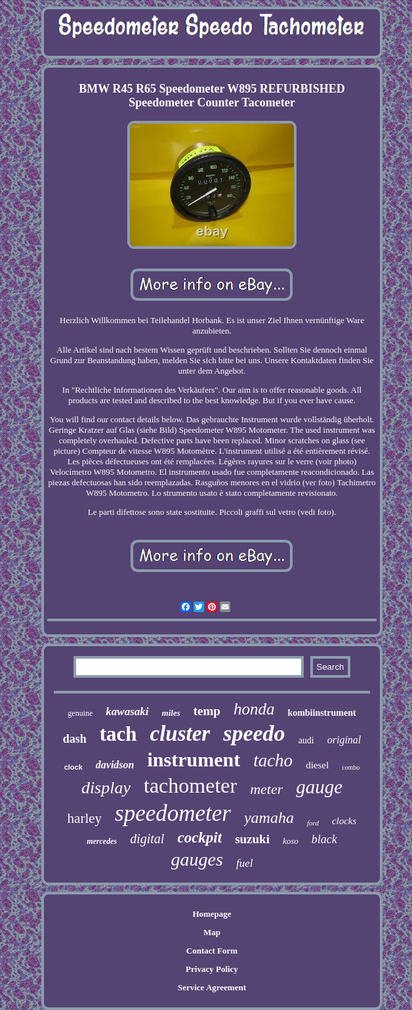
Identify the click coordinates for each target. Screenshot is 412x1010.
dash (75, 738)
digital (147, 838)
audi (306, 740)
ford (313, 823)
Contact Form (211, 950)
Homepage (211, 914)
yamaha (269, 817)
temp (207, 711)
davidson (115, 764)
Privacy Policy (212, 969)
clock (73, 767)
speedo (254, 733)
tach (118, 733)
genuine (80, 713)
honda (254, 709)
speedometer (173, 813)
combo (351, 767)
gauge (319, 786)
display (106, 787)
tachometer (190, 785)
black (324, 839)
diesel (317, 765)
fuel (244, 863)
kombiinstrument (321, 713)
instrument (193, 759)
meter (266, 789)
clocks (344, 821)
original (344, 739)
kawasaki (127, 711)
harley (85, 818)
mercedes (102, 841)
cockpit (199, 837)
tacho (273, 760)
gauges (197, 859)
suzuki (252, 839)
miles (171, 713)
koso (291, 841)
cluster (180, 733)
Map (211, 932)
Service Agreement (212, 987)
